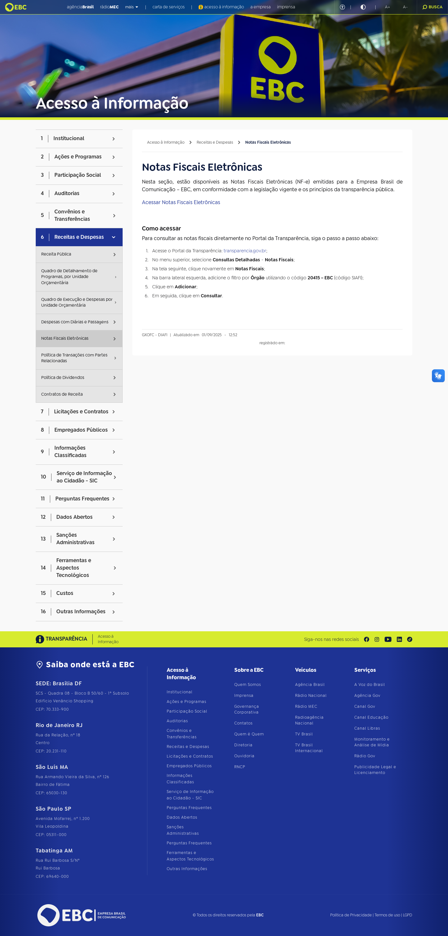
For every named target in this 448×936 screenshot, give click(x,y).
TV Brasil (304, 734)
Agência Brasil (310, 684)
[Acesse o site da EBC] (81, 915)
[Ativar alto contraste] (363, 7)
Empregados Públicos (189, 766)
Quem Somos (247, 684)
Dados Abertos (182, 817)
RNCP (239, 767)
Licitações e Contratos (190, 756)
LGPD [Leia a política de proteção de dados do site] (407, 915)
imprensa (286, 7)
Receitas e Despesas (215, 142)
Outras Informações (187, 868)
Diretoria (243, 745)
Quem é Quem (249, 734)
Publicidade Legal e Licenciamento (375, 769)
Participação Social (187, 711)
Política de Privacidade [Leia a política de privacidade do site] (351, 915)
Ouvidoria (244, 756)
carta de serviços (169, 7)
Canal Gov (364, 706)
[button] (387, 7)
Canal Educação (371, 717)
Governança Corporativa (246, 709)
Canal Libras (367, 728)
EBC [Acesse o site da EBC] (260, 915)
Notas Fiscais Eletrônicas (268, 142)
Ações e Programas (186, 701)
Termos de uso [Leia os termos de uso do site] (387, 915)
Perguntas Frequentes (189, 807)
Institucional (179, 692)
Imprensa (244, 695)
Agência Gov (367, 695)
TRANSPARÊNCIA (61, 639)
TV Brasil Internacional (309, 747)
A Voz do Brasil (369, 684)
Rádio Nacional (311, 695)
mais (132, 7)
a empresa (260, 7)
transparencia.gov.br (245, 251)
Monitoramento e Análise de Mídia (372, 742)
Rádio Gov (364, 756)
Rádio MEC (306, 706)
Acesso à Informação (165, 142)
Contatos (243, 723)
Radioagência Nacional (309, 720)
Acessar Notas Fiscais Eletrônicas (181, 202)
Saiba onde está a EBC (85, 665)
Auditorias (177, 721)
